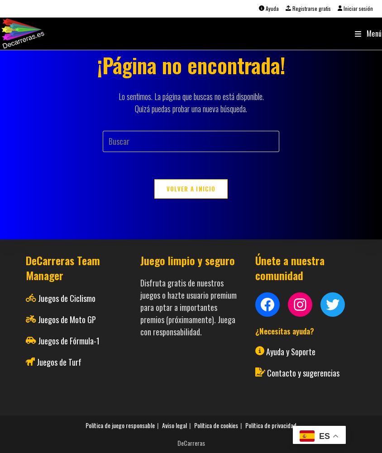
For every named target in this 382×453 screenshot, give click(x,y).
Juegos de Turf (59, 362)
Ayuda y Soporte (290, 352)
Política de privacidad (270, 425)
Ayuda (269, 8)
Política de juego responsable (120, 425)
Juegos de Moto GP (67, 319)
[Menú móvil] (368, 33)
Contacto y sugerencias (303, 373)
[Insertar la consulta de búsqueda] (191, 141)
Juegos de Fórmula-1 (69, 341)
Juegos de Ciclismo (67, 298)
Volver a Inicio (191, 188)
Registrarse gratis (308, 8)
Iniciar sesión (355, 8)
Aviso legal (174, 425)
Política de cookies (216, 425)
